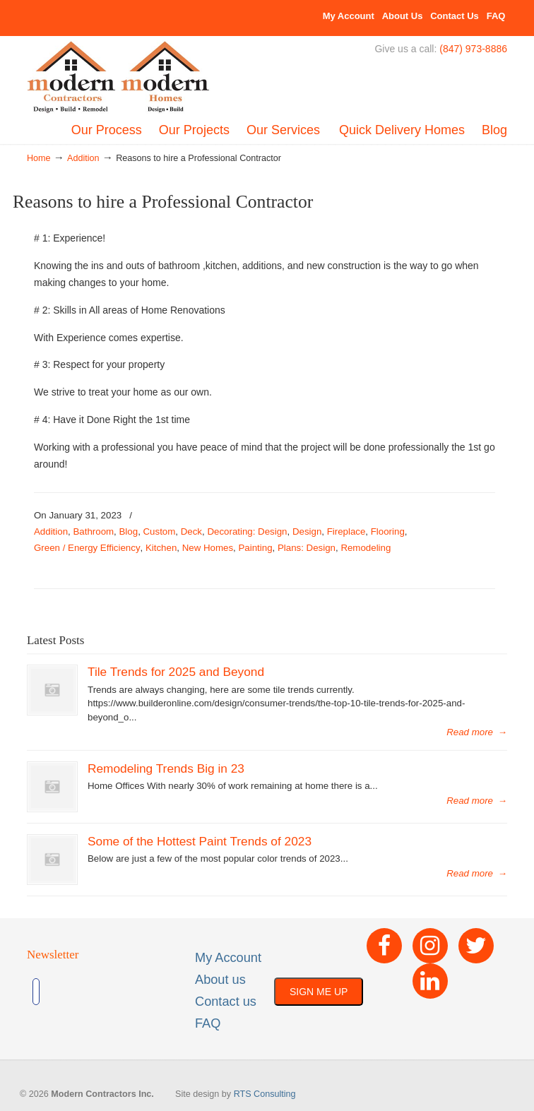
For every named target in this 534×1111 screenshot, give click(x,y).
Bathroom (93, 531)
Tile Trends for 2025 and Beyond (176, 672)
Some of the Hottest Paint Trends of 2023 (200, 841)
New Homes (207, 547)
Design (306, 531)
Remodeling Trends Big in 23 (166, 768)
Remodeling (365, 547)
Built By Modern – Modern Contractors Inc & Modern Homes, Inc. (118, 77)
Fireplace (346, 531)
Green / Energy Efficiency (87, 547)
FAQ (496, 16)
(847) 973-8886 (473, 48)
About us (220, 980)
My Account (348, 16)
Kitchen (161, 547)
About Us (402, 16)
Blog (128, 531)
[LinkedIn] (430, 981)
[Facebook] (384, 945)
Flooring (388, 531)
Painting (255, 547)
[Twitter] (476, 945)
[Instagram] (430, 945)
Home (39, 158)
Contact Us (454, 16)
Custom (159, 531)
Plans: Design (307, 547)
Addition (83, 158)
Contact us (225, 1001)
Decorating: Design (247, 531)
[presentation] (156, 991)
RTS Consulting (265, 1094)
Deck (191, 531)
